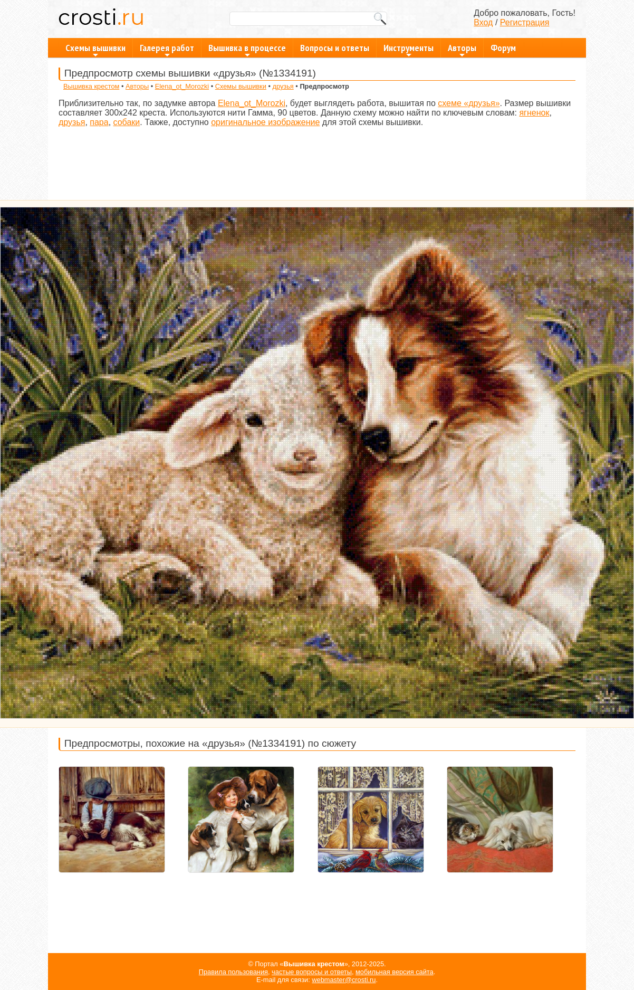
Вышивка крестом (91, 86)
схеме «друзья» (468, 103)
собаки (126, 122)
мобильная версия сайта (395, 972)
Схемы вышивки (95, 50)
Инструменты (408, 50)
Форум (503, 48)
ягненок (534, 112)
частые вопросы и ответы (312, 972)
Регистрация (525, 22)
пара (99, 122)
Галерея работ (167, 50)
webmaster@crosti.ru (344, 980)
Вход (483, 22)
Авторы (462, 50)
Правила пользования (233, 972)
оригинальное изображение (265, 122)
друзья (282, 86)
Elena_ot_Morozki (182, 86)
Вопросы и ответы (334, 48)
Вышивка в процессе (247, 50)
